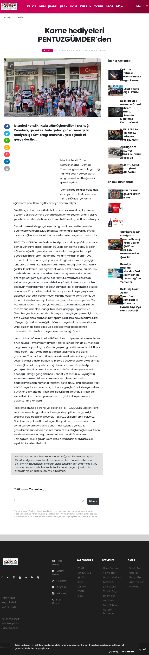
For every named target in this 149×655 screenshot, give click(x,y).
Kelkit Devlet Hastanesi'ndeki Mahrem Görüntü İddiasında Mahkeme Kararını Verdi (130, 111)
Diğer (120, 6)
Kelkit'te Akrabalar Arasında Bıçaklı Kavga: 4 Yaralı (130, 75)
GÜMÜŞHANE (47, 6)
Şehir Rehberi (110, 605)
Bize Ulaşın (56, 601)
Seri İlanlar (109, 600)
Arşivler (59, 587)
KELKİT (31, 6)
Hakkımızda (8, 597)
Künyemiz (60, 593)
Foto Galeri (57, 562)
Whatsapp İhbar (11, 623)
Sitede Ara (135, 568)
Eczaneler (108, 582)
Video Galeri (58, 572)
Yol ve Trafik (110, 572)
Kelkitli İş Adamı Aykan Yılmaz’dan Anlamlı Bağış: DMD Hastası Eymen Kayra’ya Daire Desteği (130, 299)
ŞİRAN (63, 6)
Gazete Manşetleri (109, 611)
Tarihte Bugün (111, 591)
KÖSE (73, 6)
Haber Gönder (10, 628)
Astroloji (133, 586)
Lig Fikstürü (109, 586)
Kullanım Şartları (11, 618)
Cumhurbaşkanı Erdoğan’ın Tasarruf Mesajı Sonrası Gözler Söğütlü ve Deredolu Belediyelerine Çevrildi (130, 244)
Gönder (93, 501)
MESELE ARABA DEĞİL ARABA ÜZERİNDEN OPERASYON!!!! (129, 135)
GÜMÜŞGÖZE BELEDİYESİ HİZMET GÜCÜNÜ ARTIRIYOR (130, 152)
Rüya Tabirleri (136, 582)
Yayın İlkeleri (9, 602)
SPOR (109, 6)
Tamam (128, 651)
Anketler (133, 572)
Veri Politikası (9, 607)
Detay (113, 651)
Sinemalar (109, 596)
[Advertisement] (57, 151)
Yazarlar (59, 580)
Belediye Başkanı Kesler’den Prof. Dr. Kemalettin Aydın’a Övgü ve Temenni (130, 273)
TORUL (98, 6)
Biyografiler (135, 577)
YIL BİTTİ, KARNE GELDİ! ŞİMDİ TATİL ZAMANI (130, 168)
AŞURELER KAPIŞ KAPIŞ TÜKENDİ (129, 90)
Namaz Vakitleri (112, 577)
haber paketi (7, 651)
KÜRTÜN (86, 6)
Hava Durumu (111, 568)
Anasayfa (8, 17)
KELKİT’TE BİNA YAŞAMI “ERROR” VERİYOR (130, 194)
